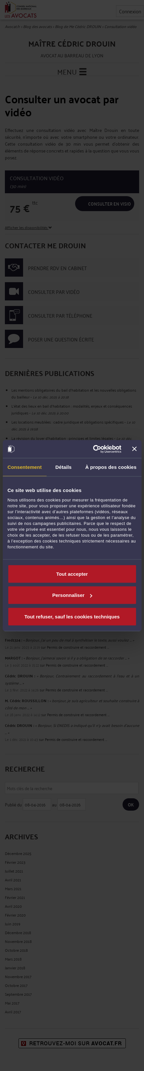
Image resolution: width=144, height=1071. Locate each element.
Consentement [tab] (24, 467)
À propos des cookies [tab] (111, 467)
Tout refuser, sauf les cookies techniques (72, 616)
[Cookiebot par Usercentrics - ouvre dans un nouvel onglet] (93, 449)
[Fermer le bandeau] (134, 449)
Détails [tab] (63, 467)
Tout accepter (72, 573)
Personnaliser (72, 595)
